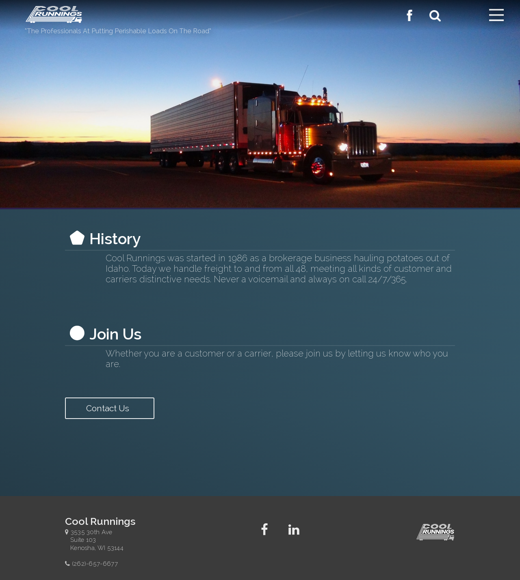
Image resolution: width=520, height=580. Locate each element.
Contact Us (109, 408)
